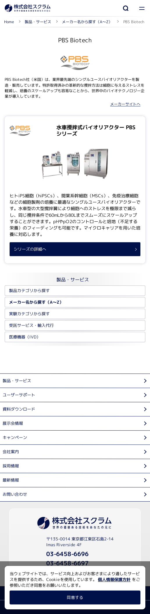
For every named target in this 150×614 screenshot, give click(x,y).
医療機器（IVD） (24, 337)
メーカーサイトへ (125, 104)
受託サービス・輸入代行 (31, 325)
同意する (75, 597)
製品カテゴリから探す (29, 290)
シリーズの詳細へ (30, 249)
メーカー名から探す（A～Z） (36, 302)
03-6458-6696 (67, 553)
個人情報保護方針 (114, 579)
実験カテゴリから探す (29, 313)
